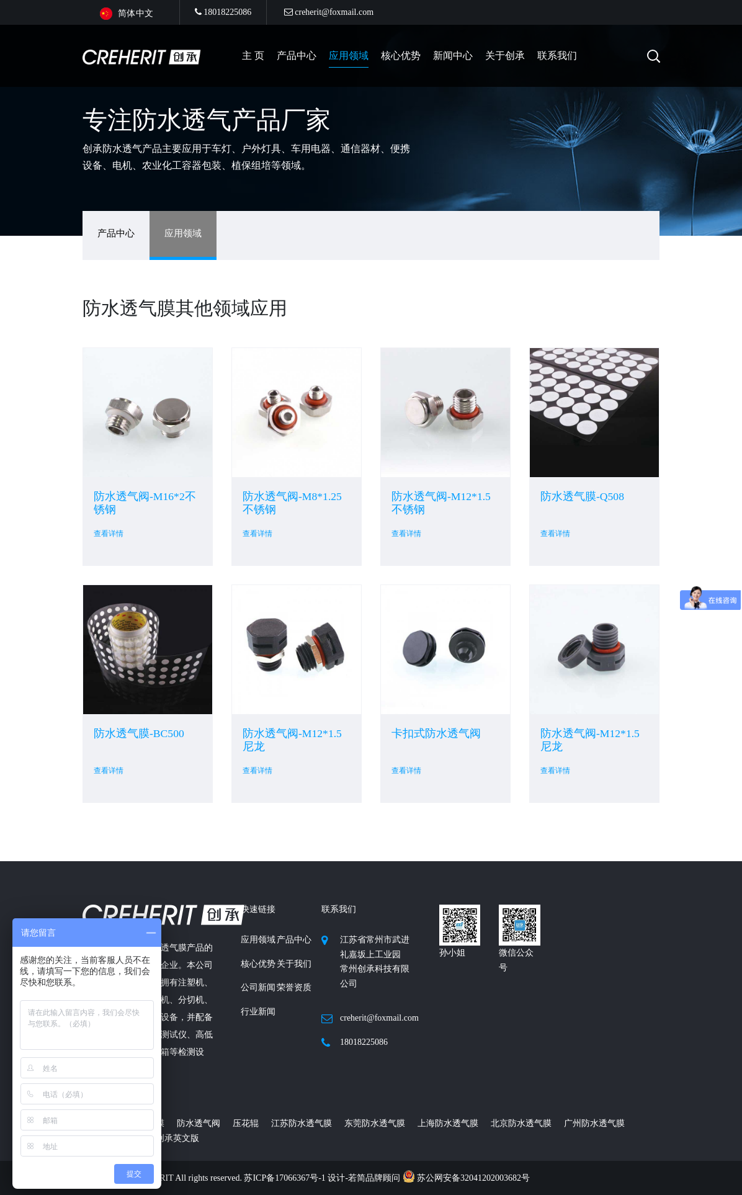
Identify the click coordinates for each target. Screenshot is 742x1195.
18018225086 (223, 12)
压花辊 (246, 1123)
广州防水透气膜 (594, 1123)
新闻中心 (453, 55)
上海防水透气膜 (448, 1123)
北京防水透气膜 (521, 1123)
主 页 (253, 55)
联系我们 (557, 55)
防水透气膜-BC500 (139, 733)
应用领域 (349, 55)
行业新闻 (258, 1011)
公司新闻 (258, 987)
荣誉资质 (294, 987)
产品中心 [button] (296, 55)
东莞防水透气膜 (374, 1123)
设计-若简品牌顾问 (365, 1178)
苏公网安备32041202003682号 (466, 1178)
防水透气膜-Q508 (582, 496)
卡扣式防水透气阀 (436, 733)
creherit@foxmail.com (328, 12)
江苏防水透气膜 (301, 1123)
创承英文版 (177, 1138)
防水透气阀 (198, 1123)
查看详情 (108, 533)
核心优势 (401, 55)
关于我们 (294, 964)
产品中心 (116, 233)
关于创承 (505, 55)
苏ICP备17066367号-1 (286, 1178)
